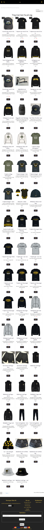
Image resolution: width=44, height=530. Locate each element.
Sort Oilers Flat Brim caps (36, 118)
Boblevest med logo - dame (8, 395)
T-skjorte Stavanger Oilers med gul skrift (8, 257)
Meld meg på (22, 519)
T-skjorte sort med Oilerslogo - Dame (8, 283)
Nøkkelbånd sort (22, 89)
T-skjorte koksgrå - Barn (22, 174)
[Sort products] (39, 11)
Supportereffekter (7, 7)
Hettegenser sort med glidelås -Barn (22, 338)
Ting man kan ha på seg (15, 7)
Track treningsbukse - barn (22, 423)
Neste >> (7, 493)
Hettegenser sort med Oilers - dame (35, 90)
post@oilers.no (27, 510)
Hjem (2, 7)
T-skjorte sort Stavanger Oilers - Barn (22, 283)
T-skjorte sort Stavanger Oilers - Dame (36, 283)
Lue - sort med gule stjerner (8, 452)
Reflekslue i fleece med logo (35, 202)
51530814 (27, 509)
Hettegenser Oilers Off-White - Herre (22, 147)
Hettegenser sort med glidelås (35, 338)
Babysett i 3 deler (22, 201)
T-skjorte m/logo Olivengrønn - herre (8, 174)
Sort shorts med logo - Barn (8, 366)
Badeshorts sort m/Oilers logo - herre (36, 452)
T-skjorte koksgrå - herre (8, 201)
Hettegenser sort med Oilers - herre (8, 118)
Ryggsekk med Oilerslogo (22, 118)
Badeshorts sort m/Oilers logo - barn (22, 452)
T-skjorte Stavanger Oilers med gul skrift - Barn (35, 229)
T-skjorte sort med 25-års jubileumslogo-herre (36, 32)
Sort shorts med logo (22, 365)
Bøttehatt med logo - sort (22, 480)
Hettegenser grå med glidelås (36, 311)
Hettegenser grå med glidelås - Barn (8, 338)
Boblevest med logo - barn (35, 366)
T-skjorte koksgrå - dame (36, 174)
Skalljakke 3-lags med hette (8, 423)
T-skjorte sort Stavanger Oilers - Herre (8, 311)
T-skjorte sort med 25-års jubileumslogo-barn (22, 32)
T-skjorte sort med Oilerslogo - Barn (22, 229)
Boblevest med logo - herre (22, 395)
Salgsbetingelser (38, 502)
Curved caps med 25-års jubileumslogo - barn (8, 32)
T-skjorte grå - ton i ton (35, 256)
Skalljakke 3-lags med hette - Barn (35, 395)
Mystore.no (18, 503)
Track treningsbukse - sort (36, 423)
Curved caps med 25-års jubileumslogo (8, 90)
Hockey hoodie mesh (8, 229)
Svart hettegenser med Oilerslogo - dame (8, 61)
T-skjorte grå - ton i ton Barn (22, 257)
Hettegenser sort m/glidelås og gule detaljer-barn (22, 62)
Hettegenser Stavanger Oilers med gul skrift (22, 311)
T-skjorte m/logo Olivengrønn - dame (36, 147)
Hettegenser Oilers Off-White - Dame (8, 147)
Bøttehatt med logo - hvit (8, 480)
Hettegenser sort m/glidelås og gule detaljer (35, 62)
